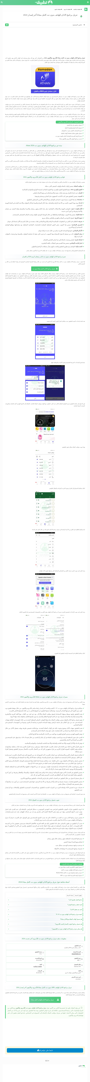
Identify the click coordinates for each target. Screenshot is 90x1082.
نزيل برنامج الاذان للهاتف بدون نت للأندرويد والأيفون (31, 1037)
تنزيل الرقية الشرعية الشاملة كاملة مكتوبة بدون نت (68, 140)
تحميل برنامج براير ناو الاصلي (74, 129)
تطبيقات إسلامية (77, 9)
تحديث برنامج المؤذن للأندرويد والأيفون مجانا (70, 143)
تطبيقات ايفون (58, 9)
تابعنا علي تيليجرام (45, 1079)
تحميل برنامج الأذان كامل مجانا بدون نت (43, 280)
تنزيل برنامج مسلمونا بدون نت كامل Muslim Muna (69, 900)
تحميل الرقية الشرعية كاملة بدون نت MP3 (71, 903)
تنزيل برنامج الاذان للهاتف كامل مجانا (42, 1029)
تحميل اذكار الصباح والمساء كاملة (73, 132)
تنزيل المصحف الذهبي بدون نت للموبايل (71, 135)
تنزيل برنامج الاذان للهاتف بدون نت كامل (71, 897)
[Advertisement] (45, 44)
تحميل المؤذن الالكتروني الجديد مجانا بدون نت (70, 895)
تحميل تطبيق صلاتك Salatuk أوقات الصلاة (71, 138)
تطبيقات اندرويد (68, 9)
